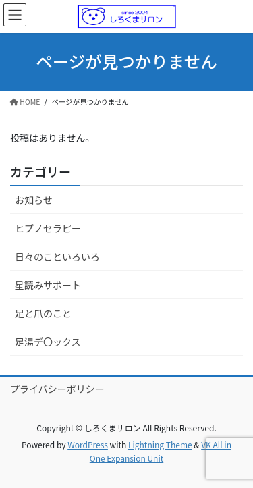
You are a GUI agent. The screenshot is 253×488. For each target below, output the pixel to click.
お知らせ (34, 200)
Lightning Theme (160, 444)
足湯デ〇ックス (48, 341)
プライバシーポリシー (57, 389)
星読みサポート (48, 285)
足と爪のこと (43, 313)
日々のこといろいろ (57, 256)
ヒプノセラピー (48, 228)
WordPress (87, 444)
